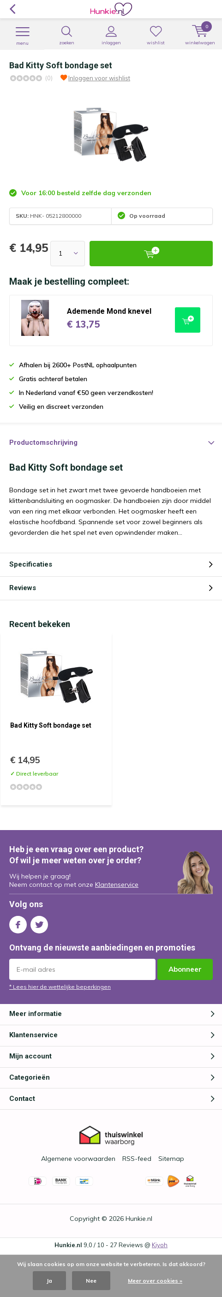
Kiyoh (160, 1245)
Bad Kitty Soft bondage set (50, 725)
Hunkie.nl (139, 1218)
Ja (49, 1280)
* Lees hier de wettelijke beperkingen (60, 986)
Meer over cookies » (155, 1280)
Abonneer (185, 969)
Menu (22, 36)
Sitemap (171, 1158)
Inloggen (111, 35)
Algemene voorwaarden (78, 1158)
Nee (91, 1280)
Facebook (18, 922)
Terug (12, 9)
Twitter (39, 922)
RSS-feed (136, 1158)
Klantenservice (116, 884)
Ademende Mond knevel (109, 311)
